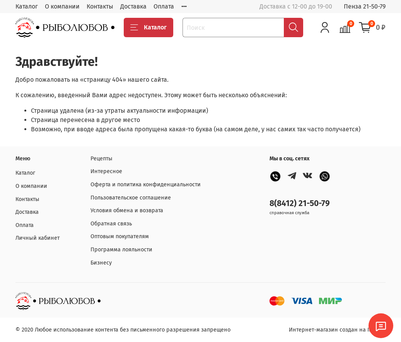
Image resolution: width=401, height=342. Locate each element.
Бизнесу (101, 263)
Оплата (164, 6)
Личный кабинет (37, 238)
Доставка (133, 6)
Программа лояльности (121, 249)
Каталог (26, 6)
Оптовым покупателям (119, 236)
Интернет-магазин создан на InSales (337, 330)
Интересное (106, 171)
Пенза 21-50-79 (365, 6)
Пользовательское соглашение (130, 197)
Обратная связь (111, 223)
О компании (62, 6)
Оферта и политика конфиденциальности (145, 184)
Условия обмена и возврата (126, 210)
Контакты (100, 6)
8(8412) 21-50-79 (300, 203)
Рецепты (101, 158)
